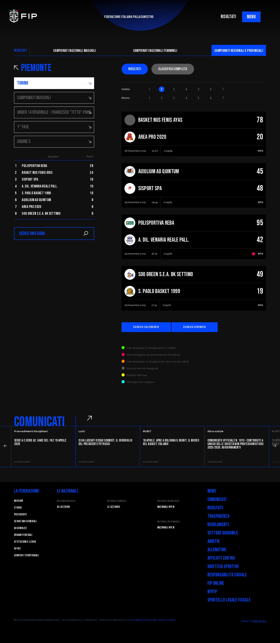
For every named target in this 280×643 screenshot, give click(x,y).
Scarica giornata (194, 327)
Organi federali (23, 535)
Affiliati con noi (221, 558)
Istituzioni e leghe (25, 542)
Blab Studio (259, 621)
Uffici (17, 548)
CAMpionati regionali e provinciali (238, 50)
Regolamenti (218, 525)
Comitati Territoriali (26, 555)
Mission (18, 501)
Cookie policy (134, 619)
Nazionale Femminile (116, 501)
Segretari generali (25, 521)
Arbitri (213, 541)
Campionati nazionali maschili (74, 50)
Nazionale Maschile (66, 501)
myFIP (212, 592)
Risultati (134, 69)
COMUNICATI (39, 422)
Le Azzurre (113, 507)
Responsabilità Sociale (227, 575)
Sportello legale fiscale (229, 600)
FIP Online (215, 583)
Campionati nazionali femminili (155, 50)
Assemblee (20, 528)
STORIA (18, 508)
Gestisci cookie (166, 619)
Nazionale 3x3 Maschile (168, 501)
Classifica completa (172, 69)
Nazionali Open (165, 507)
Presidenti (20, 514)
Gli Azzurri (63, 507)
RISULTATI (228, 17)
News (211, 491)
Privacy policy (150, 619)
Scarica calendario (146, 327)
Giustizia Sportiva (223, 567)
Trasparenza (218, 516)
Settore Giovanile (222, 533)
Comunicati (217, 499)
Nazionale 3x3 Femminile (168, 521)
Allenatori (216, 550)
